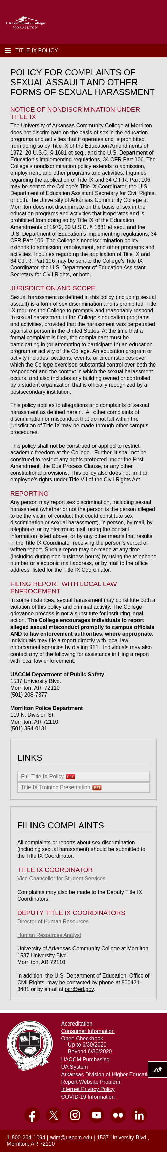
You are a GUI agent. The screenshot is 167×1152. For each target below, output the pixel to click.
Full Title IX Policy (48, 777)
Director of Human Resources (53, 921)
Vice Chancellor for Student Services (61, 878)
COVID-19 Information (88, 1097)
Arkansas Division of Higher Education (107, 1074)
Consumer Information (88, 1031)
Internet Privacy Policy (88, 1089)
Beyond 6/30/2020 (90, 1051)
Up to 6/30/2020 (87, 1045)
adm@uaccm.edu (71, 1138)
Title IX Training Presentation (61, 787)
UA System (74, 1067)
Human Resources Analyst (49, 935)
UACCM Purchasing (85, 1059)
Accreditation (77, 1024)
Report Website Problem (90, 1082)
